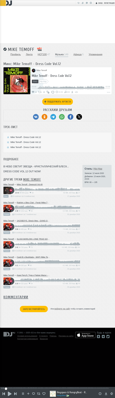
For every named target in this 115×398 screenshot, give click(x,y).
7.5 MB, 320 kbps (71, 229)
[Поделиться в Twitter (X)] (79, 116)
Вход (98, 2)
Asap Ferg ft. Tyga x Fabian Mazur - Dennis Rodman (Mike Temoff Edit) (47, 275)
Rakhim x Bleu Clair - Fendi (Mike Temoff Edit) (37, 202)
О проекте (43, 336)
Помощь (53, 336)
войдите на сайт (62, 309)
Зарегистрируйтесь (34, 309)
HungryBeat (61, 395)
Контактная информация (27, 339)
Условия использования (27, 336)
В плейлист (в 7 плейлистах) (24, 214)
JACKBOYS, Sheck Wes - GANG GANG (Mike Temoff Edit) (42, 221)
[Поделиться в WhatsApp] (61, 116)
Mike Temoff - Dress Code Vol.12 (52, 76)
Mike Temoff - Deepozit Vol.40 (30, 184)
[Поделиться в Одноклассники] (44, 116)
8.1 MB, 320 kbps (71, 265)
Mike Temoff (21, 49)
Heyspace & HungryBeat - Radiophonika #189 (72, 392)
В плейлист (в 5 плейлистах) (24, 251)
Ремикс (7, 214)
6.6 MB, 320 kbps (71, 247)
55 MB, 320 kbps (71, 193)
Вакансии (44, 339)
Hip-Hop (97, 168)
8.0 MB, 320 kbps (71, 283)
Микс (6, 196)
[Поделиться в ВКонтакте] (35, 116)
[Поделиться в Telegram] (53, 116)
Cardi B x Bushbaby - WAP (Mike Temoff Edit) (36, 257)
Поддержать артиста (57, 101)
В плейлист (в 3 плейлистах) (24, 233)
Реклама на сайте (66, 336)
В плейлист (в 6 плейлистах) (24, 269)
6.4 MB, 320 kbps (71, 211)
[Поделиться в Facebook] (70, 116)
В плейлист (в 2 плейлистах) (23, 196)
